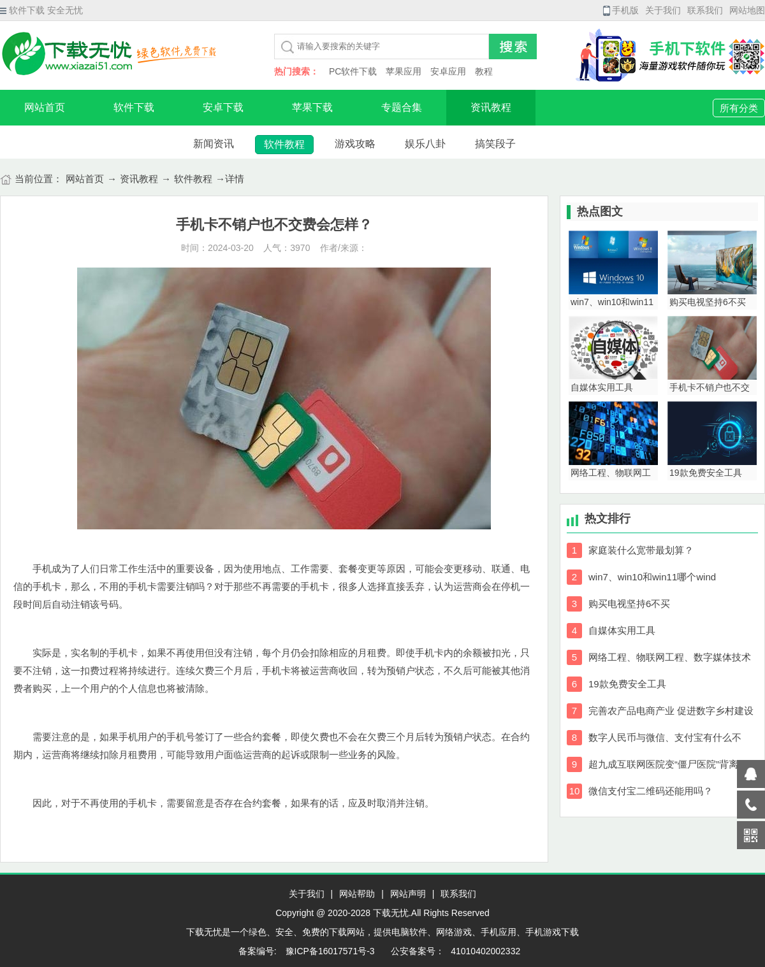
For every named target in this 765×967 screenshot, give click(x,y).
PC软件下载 (353, 71)
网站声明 (408, 894)
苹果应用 (403, 71)
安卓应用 (448, 71)
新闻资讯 (213, 143)
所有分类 (739, 108)
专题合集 (401, 107)
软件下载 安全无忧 (41, 10)
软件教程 (284, 144)
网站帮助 (357, 894)
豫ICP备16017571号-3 (329, 951)
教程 (484, 71)
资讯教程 (490, 107)
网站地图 (747, 10)
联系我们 (705, 10)
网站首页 (44, 107)
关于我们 (663, 10)
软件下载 (133, 107)
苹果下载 (312, 107)
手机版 (621, 10)
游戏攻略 (355, 143)
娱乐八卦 (425, 143)
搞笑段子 (495, 143)
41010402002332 (485, 951)
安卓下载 (223, 107)
